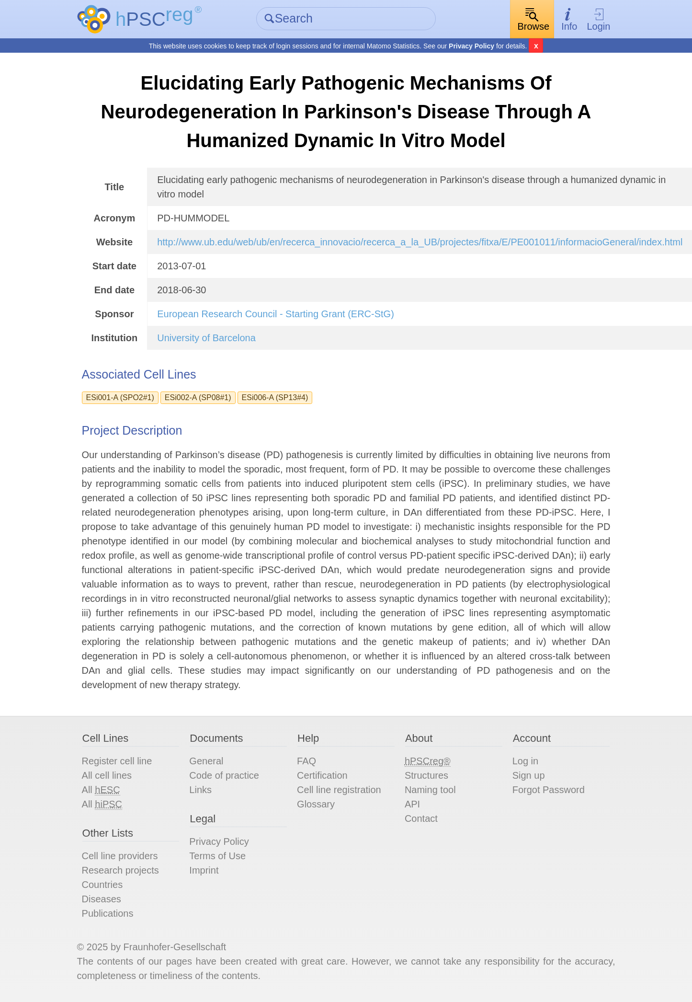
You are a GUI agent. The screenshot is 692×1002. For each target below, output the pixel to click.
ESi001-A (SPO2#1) (120, 397)
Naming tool (430, 789)
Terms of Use (217, 856)
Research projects (120, 870)
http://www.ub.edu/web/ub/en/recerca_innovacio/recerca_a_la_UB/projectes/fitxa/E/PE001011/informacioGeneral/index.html (419, 242)
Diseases (101, 899)
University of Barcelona (206, 338)
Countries (102, 884)
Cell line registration (339, 789)
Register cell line (117, 761)
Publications (108, 913)
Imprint (203, 870)
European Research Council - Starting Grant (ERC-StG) (275, 314)
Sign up (528, 775)
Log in (525, 761)
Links (200, 789)
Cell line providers (120, 856)
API (412, 804)
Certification (322, 775)
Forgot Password (548, 789)
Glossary (316, 804)
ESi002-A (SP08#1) (198, 397)
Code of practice (224, 775)
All (101, 789)
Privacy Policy (471, 46)
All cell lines (107, 775)
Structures (426, 775)
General (206, 761)
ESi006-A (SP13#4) (275, 397)
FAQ (306, 761)
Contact (421, 818)
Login (598, 19)
